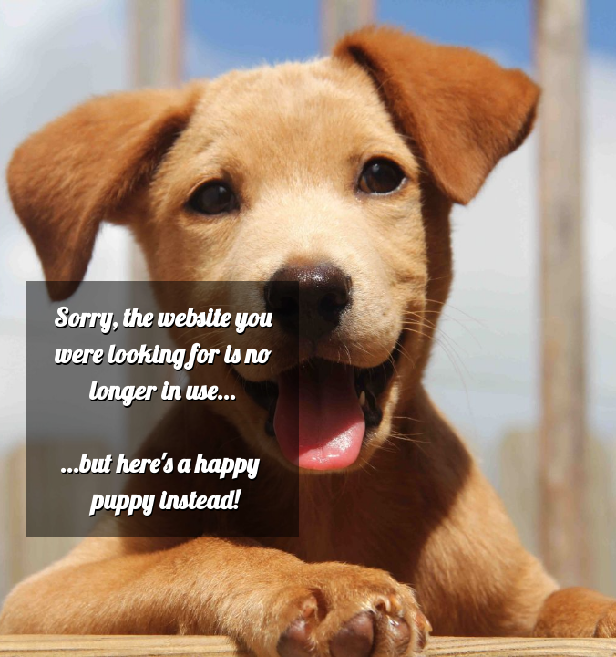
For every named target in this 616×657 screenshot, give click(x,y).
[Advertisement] (308, 135)
